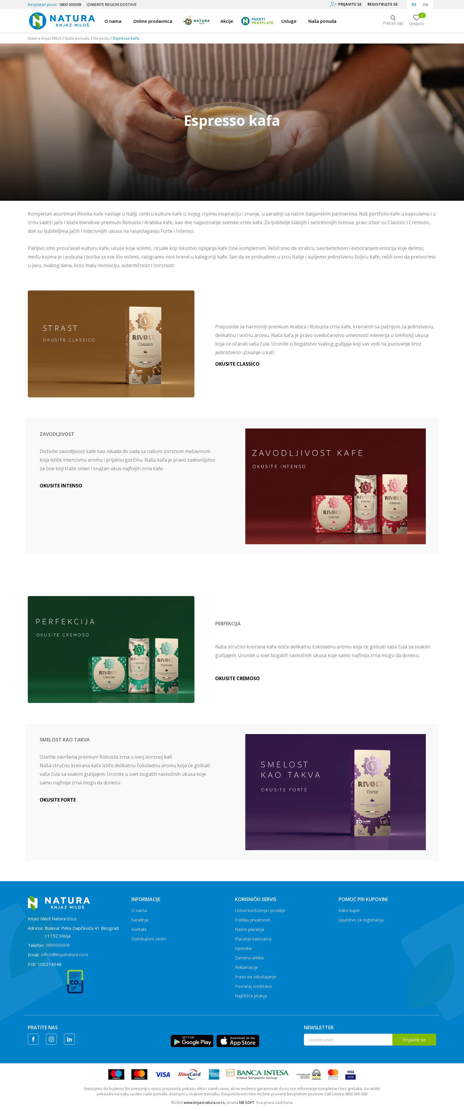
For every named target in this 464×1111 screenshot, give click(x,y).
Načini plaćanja (249, 929)
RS (414, 4)
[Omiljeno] (416, 21)
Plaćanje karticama (253, 939)
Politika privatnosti (252, 920)
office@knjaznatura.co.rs (64, 954)
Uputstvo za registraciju (361, 920)
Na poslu (101, 38)
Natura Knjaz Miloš (44, 38)
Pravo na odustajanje (255, 977)
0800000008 (58, 945)
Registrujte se (383, 4)
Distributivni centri (148, 939)
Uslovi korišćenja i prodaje (260, 910)
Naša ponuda (77, 38)
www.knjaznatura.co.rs (204, 1102)
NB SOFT (246, 1102)
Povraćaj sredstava (253, 986)
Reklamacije (246, 967)
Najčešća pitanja (251, 995)
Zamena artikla (249, 958)
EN (425, 4)
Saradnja (139, 920)
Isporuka (243, 948)
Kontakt (138, 929)
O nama (139, 910)
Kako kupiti (349, 910)
